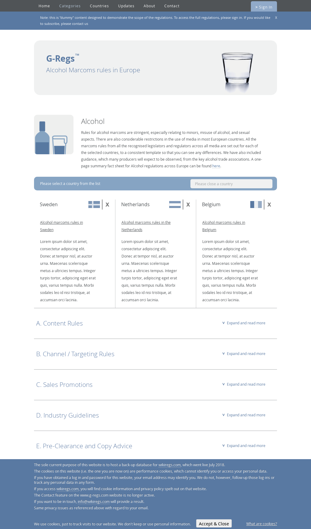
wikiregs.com (170, 464)
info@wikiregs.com (94, 501)
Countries (99, 5)
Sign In (263, 7)
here (216, 165)
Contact (171, 5)
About (149, 5)
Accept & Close (214, 524)
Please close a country (214, 183)
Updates (126, 5)
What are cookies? (261, 523)
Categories (70, 5)
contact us (80, 23)
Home (44, 5)
